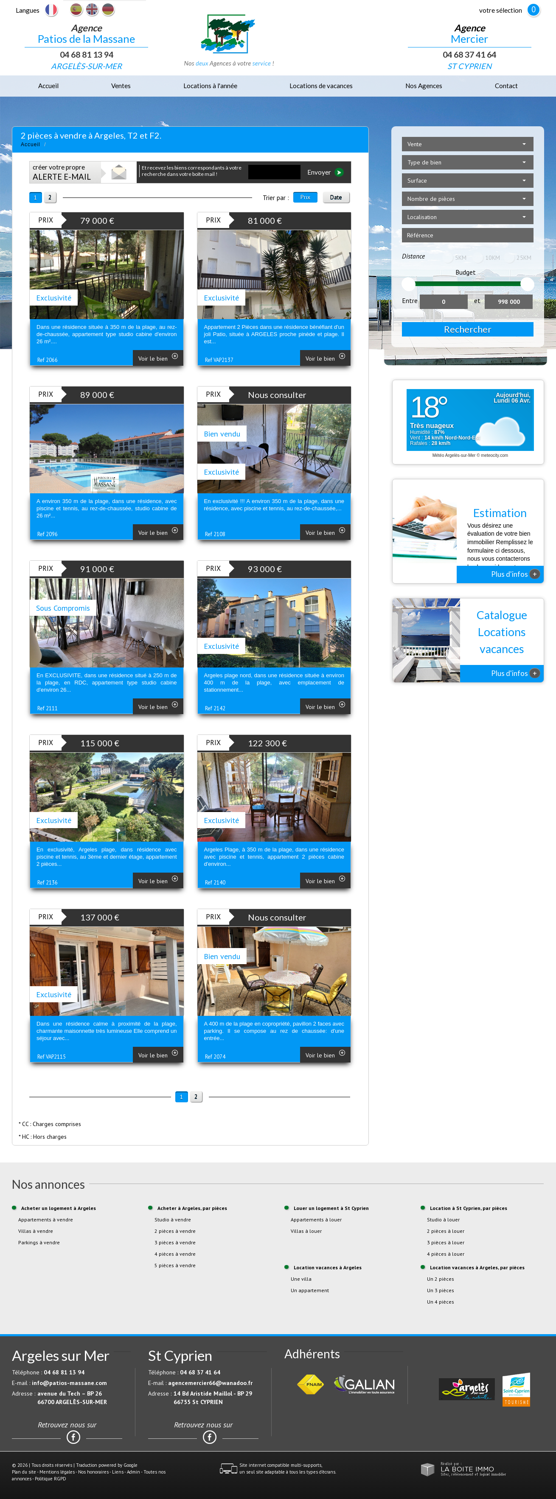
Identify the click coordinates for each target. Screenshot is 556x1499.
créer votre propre (62, 172)
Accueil (48, 85)
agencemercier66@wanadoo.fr (210, 1383)
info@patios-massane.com (69, 1383)
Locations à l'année (210, 85)
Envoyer (325, 172)
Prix (305, 197)
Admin (133, 1472)
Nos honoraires (93, 1472)
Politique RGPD (50, 1479)
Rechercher (467, 329)
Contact (506, 85)
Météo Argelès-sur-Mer (454, 455)
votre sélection (500, 10)
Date (336, 197)
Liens (118, 1472)
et (477, 300)
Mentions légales (57, 1472)
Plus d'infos (515, 574)
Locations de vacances (321, 85)
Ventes (121, 85)
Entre (410, 300)
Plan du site (24, 1472)
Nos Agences (423, 85)
